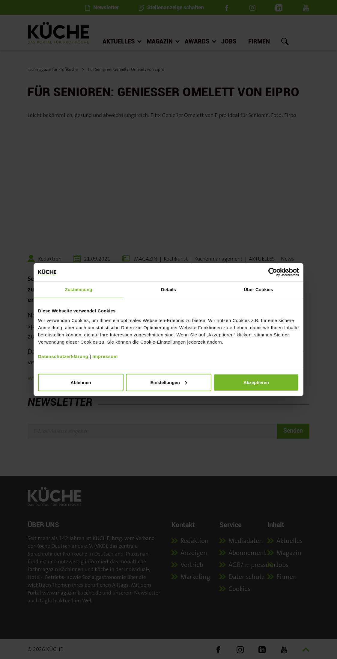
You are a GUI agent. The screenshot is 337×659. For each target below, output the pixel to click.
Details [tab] (168, 289)
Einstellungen (169, 382)
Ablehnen (80, 382)
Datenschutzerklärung (63, 356)
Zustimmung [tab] (78, 289)
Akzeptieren (256, 382)
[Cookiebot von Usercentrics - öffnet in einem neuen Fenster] (272, 272)
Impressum (105, 356)
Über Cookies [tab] (258, 289)
